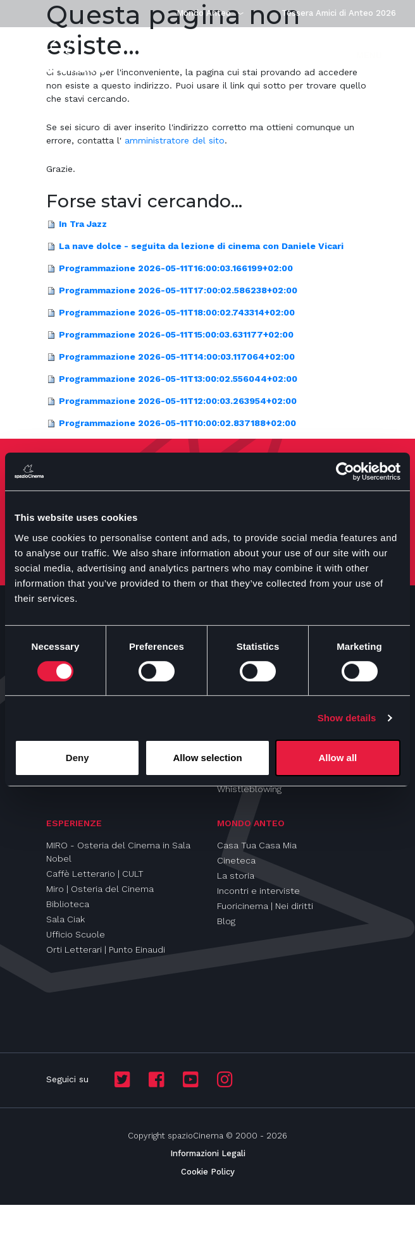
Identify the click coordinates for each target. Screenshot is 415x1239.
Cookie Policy (208, 1171)
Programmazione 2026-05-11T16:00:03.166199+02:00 (176, 268)
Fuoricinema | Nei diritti (265, 906)
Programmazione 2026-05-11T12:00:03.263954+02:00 (178, 401)
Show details (347, 717)
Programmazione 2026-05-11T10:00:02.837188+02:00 (177, 423)
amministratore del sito (175, 140)
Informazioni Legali (207, 1153)
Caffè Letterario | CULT (95, 874)
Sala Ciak (65, 919)
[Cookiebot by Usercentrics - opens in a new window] (345, 471)
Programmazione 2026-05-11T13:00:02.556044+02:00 (178, 379)
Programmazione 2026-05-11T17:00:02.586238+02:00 (178, 290)
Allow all (337, 757)
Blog (226, 921)
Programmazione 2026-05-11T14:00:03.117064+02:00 (177, 356)
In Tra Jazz (83, 224)
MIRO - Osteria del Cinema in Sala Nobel (118, 852)
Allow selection (207, 757)
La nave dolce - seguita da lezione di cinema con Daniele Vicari (201, 246)
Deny (77, 757)
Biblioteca (67, 904)
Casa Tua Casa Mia (257, 845)
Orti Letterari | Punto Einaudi (105, 949)
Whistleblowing (249, 789)
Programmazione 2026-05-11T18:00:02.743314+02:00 (177, 312)
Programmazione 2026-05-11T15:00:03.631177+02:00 (176, 334)
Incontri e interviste (258, 891)
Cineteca (236, 860)
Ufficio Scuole (75, 934)
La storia (235, 875)
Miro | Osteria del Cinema (100, 889)
